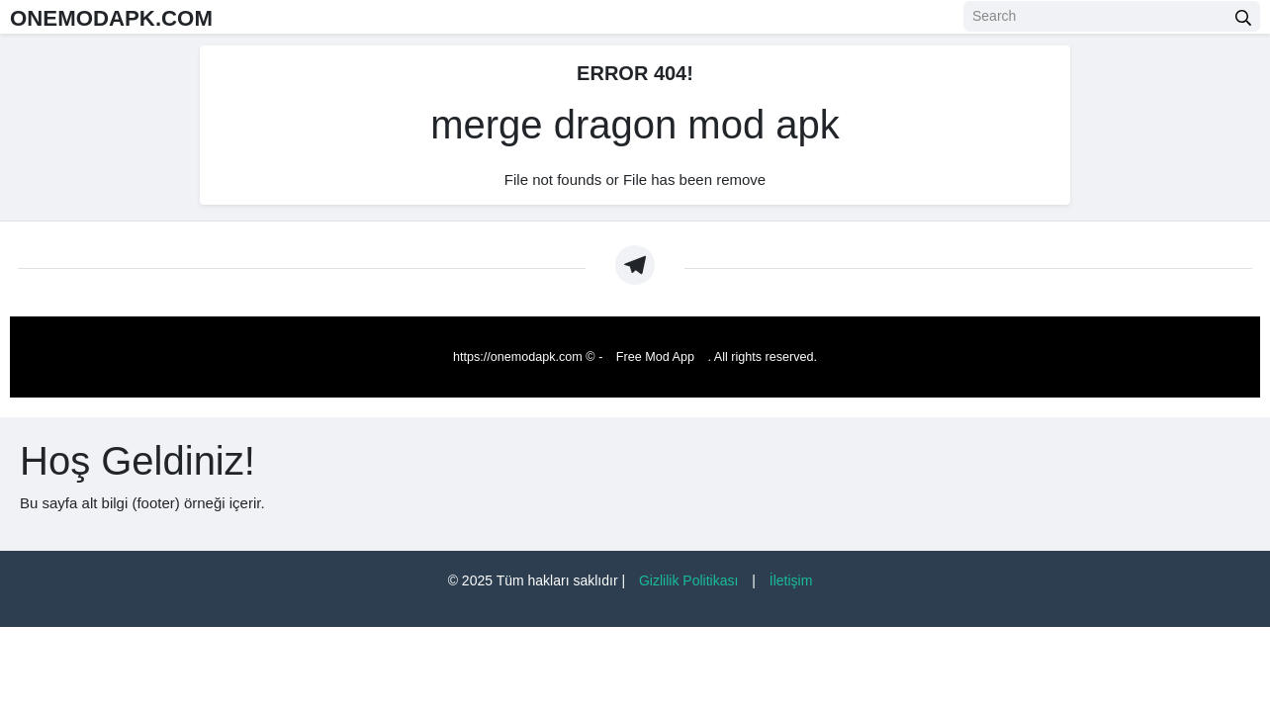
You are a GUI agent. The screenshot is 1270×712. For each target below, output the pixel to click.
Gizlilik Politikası (688, 580)
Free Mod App (655, 357)
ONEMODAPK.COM (137, 16)
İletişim (791, 580)
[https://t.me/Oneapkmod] (635, 265)
